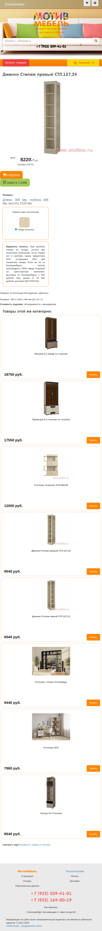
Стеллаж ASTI (51, 747)
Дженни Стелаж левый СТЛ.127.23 (51, 616)
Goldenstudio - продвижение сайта (24, 926)
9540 (12, 571)
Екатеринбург (15, 4)
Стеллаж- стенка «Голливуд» (51, 682)
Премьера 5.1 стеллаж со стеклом (51, 419)
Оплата (75, 876)
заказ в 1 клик (15, 182)
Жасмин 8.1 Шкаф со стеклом (51, 354)
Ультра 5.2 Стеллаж (51, 813)
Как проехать (51, 907)
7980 (12, 768)
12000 (13, 506)
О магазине (27, 876)
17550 (13, 440)
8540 (12, 834)
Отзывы (27, 881)
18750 (13, 374)
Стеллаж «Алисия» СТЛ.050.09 (51, 485)
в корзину (11, 175)
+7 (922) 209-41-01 (51, 893)
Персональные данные (27, 886)
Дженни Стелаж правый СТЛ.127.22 (50, 550)
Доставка (75, 881)
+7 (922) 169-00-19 (51, 899)
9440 (12, 703)
